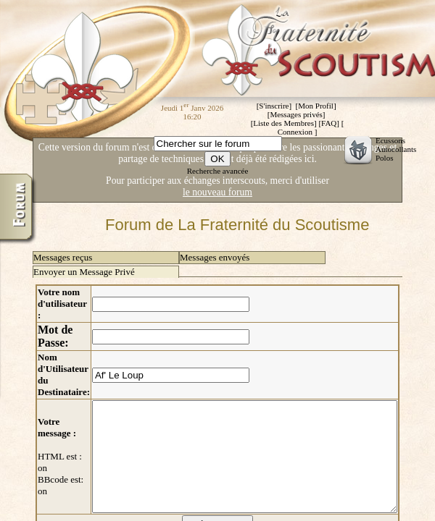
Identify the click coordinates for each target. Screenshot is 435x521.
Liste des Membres (283, 123)
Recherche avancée (218, 170)
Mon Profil (316, 105)
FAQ (328, 123)
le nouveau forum (217, 192)
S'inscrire (274, 105)
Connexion (295, 131)
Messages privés (296, 114)
